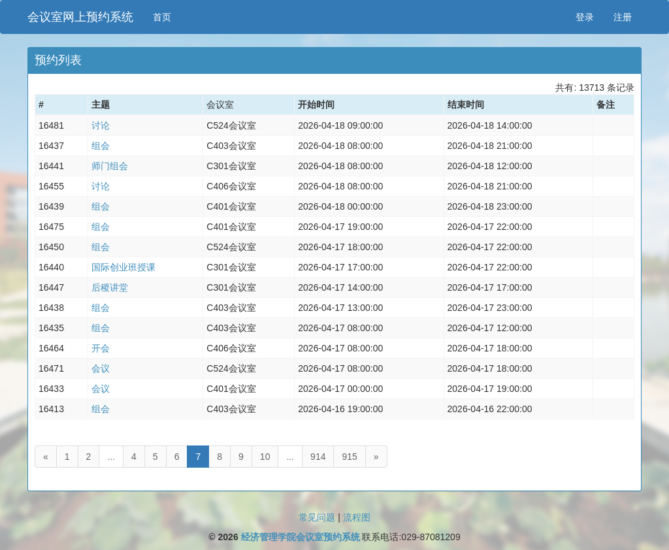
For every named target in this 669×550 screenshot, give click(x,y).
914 (317, 456)
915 (349, 456)
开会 (100, 348)
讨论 (100, 125)
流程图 (356, 517)
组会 (100, 145)
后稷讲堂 (109, 287)
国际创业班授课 (123, 267)
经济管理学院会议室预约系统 (300, 537)
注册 (622, 17)
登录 (585, 17)
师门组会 (109, 166)
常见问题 (317, 517)
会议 (100, 368)
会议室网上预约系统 (80, 17)
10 (265, 456)
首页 (162, 17)
